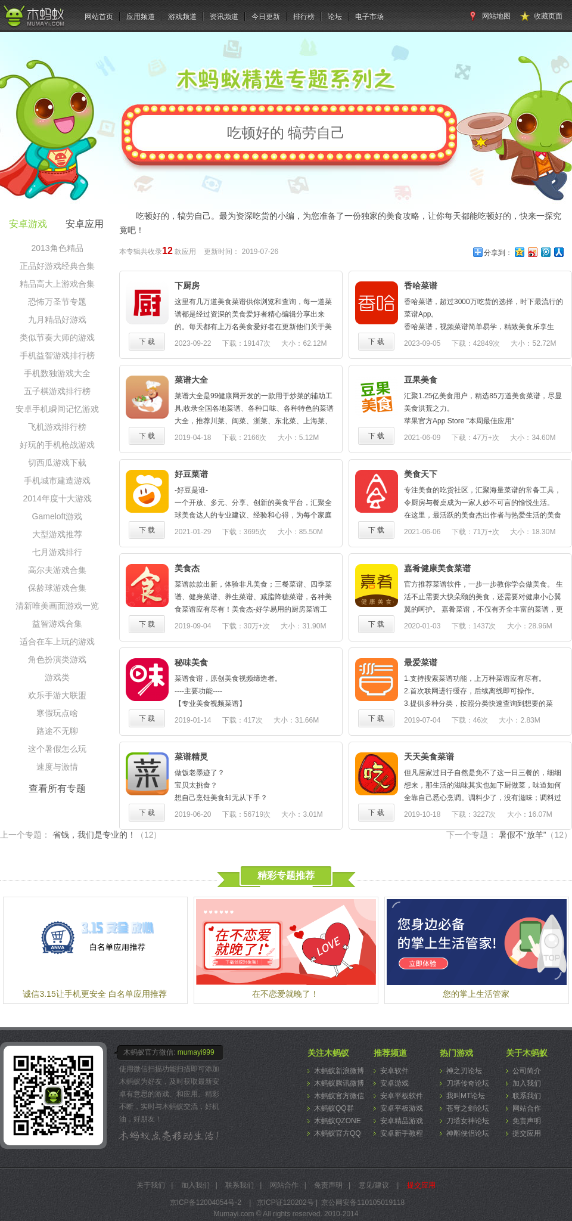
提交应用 (526, 1133)
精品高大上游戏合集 (57, 284)
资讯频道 (224, 17)
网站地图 (496, 16)
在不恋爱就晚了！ (285, 994)
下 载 (147, 341)
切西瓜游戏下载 (57, 462)
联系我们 (526, 1096)
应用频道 (140, 17)
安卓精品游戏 (401, 1121)
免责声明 (526, 1121)
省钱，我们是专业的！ (107, 834)
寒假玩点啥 (57, 713)
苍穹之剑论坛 (467, 1108)
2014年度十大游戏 (57, 498)
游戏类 (57, 677)
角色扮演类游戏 (57, 659)
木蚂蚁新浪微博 (339, 1071)
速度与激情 (57, 766)
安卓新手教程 (401, 1133)
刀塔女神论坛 (467, 1121)
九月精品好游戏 (57, 319)
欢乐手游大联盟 (57, 695)
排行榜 (304, 17)
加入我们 (526, 1083)
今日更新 (265, 17)
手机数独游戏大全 (57, 373)
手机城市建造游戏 (57, 480)
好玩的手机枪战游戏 (57, 445)
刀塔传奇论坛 (467, 1083)
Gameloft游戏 (57, 516)
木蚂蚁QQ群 (334, 1108)
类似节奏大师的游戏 (57, 337)
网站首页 (99, 17)
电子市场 (369, 17)
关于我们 (150, 1185)
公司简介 (526, 1071)
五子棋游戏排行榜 (57, 391)
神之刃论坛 (464, 1071)
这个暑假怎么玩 (57, 749)
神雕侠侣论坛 (467, 1133)
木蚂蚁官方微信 (339, 1096)
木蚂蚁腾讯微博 (339, 1083)
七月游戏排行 (57, 552)
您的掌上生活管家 (476, 994)
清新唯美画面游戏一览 (57, 605)
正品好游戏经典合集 (57, 266)
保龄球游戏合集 (57, 588)
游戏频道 (182, 17)
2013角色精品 (57, 248)
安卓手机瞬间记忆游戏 (57, 409)
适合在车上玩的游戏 (57, 641)
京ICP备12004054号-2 (205, 1202)
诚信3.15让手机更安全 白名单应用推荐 (94, 994)
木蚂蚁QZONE (337, 1121)
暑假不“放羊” (535, 834)
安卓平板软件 (401, 1096)
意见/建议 (374, 1185)
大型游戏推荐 (57, 534)
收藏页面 (548, 16)
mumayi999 (196, 1052)
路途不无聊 (57, 731)
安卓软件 (394, 1071)
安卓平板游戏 (401, 1108)
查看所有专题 (57, 788)
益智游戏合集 (57, 623)
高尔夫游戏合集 (57, 570)
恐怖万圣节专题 (57, 301)
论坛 (335, 17)
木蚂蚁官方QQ (337, 1133)
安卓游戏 (394, 1083)
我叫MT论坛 (465, 1096)
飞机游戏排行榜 (57, 427)
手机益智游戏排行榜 (57, 355)
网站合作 (526, 1108)
